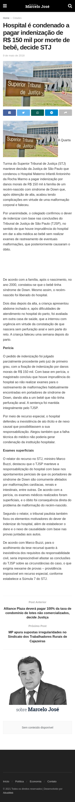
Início (6, 781)
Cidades (17, 18)
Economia (35, 781)
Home (6, 18)
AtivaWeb (8, 792)
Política (19, 781)
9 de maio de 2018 (14, 55)
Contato (52, 781)
